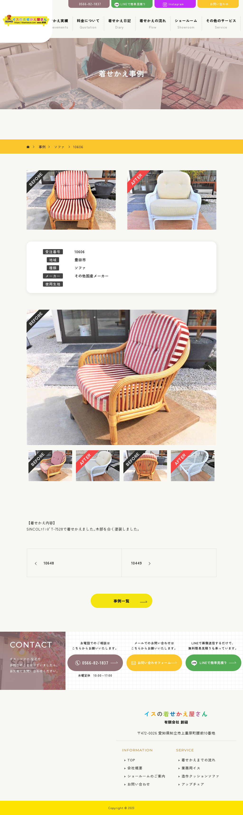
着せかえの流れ (153, 23)
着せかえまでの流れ (199, 759)
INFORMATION (137, 750)
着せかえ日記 (119, 23)
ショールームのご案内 (146, 775)
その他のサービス (221, 23)
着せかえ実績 (56, 23)
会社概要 (135, 767)
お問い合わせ (138, 784)
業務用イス (191, 767)
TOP (131, 759)
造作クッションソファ (201, 775)
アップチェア (193, 784)
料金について (88, 23)
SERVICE (185, 750)
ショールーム (186, 23)
